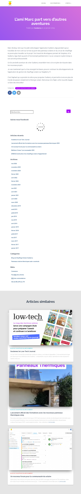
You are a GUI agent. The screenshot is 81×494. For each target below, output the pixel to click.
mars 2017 (14, 241)
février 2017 (15, 244)
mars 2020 (14, 202)
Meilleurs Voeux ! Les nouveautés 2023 (22, 150)
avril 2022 (14, 177)
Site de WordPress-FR (18, 282)
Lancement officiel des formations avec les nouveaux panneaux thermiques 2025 (35, 143)
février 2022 (15, 181)
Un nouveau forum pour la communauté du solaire (26, 147)
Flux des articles (17, 275)
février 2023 (15, 174)
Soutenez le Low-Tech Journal (20, 139)
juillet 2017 (14, 234)
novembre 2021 (16, 184)
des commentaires (18, 278)
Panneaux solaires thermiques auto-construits (25, 261)
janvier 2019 (15, 227)
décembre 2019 (16, 206)
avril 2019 (14, 223)
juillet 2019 (14, 213)
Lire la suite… (52, 422)
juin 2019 (14, 216)
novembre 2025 (16, 167)
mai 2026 (14, 163)
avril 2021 (14, 191)
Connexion (14, 271)
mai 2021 (14, 188)
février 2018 (15, 230)
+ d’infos (68, 3)
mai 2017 (14, 237)
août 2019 (14, 209)
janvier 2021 (15, 195)
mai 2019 (14, 220)
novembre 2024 (16, 170)
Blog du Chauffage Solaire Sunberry (25, 88)
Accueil (43, 3)
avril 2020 (14, 199)
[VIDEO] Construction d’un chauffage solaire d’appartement (28, 154)
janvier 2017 (15, 248)
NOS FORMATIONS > (55, 3)
